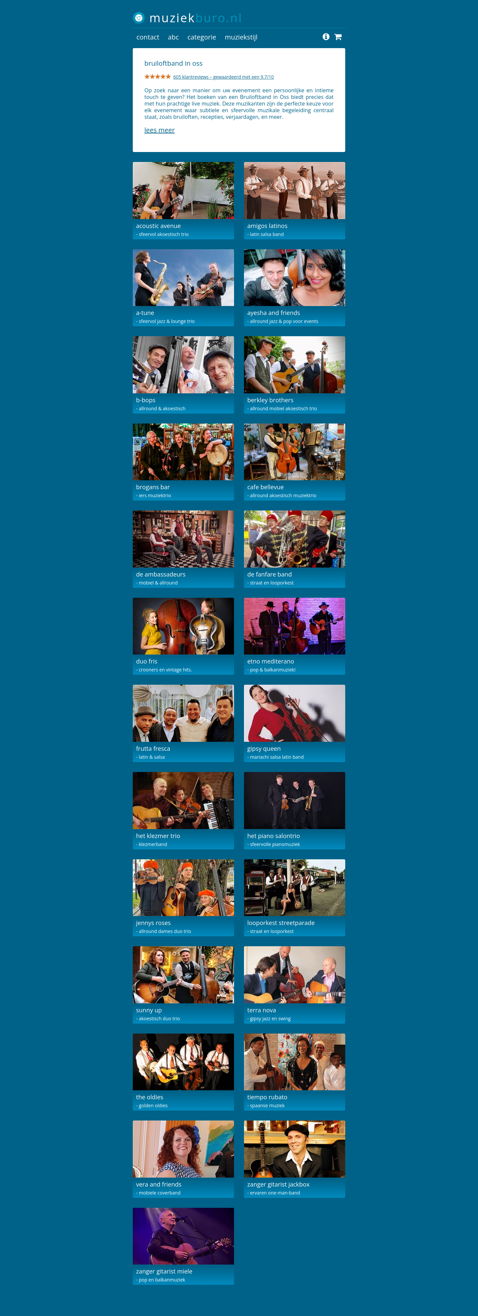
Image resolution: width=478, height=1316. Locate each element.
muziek (196, 18)
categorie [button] (202, 37)
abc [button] (173, 37)
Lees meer (159, 129)
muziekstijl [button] (241, 37)
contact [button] (147, 37)
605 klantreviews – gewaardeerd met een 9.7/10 (223, 77)
